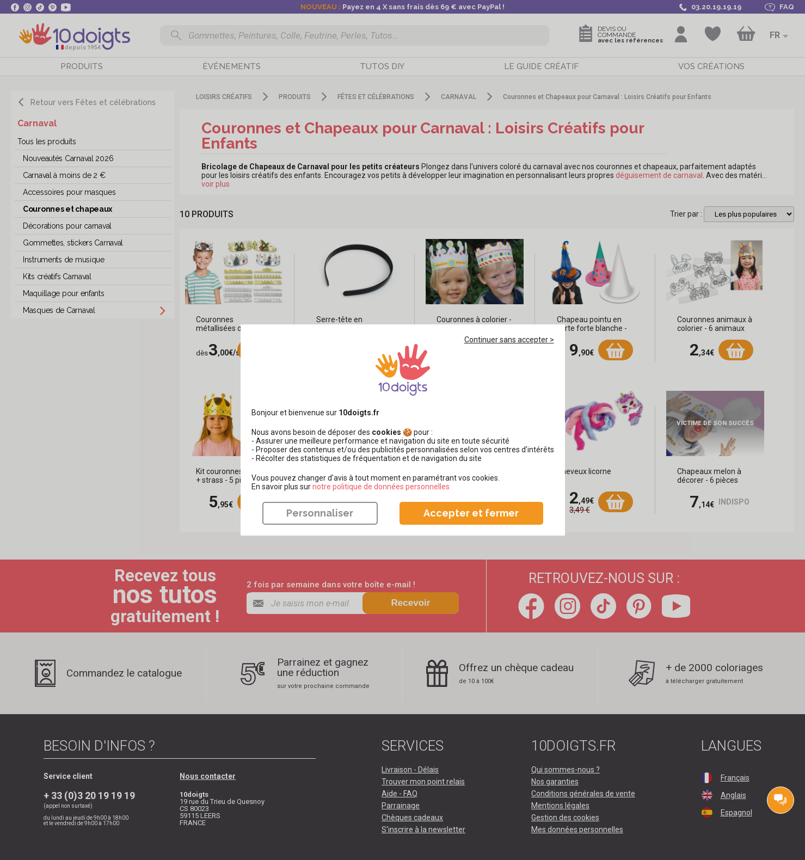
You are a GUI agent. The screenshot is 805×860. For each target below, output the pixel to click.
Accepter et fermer (471, 513)
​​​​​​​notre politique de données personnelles (381, 486)
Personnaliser (319, 513)
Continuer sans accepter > (509, 339)
